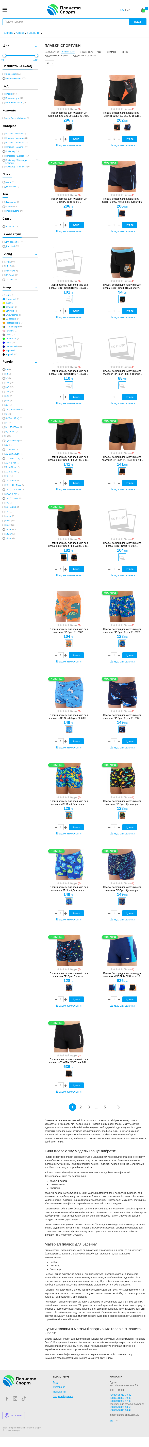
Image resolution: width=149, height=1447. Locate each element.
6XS (7, 400)
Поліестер (10, 151)
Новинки (124, 52)
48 (6, 369)
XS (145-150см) (13, 409)
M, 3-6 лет (10, 431)
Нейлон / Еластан (14, 134)
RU (122, 9)
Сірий (8, 335)
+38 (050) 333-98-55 (120, 1407)
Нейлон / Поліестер (15, 138)
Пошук (137, 21)
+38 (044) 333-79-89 (120, 1398)
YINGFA (9, 279)
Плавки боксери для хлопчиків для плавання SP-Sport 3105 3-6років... (122, 286)
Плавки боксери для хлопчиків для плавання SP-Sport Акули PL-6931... (122, 716)
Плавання (33, 32)
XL (6, 445)
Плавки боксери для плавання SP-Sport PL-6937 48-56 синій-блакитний (122, 200)
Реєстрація (59, 1387)
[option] (69, 127)
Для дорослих (12, 242)
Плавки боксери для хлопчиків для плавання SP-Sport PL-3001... (122, 544)
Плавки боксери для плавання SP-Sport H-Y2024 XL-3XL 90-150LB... (122, 114)
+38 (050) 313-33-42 (120, 1394)
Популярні (111, 52)
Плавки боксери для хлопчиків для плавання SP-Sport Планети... (69, 975)
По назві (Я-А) (86, 52)
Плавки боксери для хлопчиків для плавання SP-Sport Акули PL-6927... (68, 716)
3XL (7, 503)
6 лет (7, 520)
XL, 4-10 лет (11, 467)
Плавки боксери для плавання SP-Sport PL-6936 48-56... (69, 200)
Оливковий (11, 319)
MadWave (10, 271)
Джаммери (10, 202)
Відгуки (75, 109)
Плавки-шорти (12, 98)
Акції (99, 52)
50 (6, 374)
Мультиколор (12, 315)
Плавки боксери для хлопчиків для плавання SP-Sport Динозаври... (69, 802)
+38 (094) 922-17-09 (120, 1401)
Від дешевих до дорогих (56, 55)
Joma (8, 262)
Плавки (9, 94)
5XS (7, 396)
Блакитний (11, 299)
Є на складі (10, 74)
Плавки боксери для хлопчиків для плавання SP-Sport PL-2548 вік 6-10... (122, 458)
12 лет (8, 534)
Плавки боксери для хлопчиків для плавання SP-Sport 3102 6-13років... (68, 286)
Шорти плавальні (13, 103)
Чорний (9, 354)
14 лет (8, 538)
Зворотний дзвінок (63, 1396)
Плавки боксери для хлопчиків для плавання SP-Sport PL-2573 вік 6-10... (68, 544)
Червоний (10, 350)
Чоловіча (9, 226)
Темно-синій (12, 346)
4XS (7, 383)
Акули (8, 182)
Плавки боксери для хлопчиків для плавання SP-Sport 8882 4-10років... (122, 372)
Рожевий (10, 331)
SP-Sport (9, 275)
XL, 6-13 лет (11, 472)
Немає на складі (13, 78)
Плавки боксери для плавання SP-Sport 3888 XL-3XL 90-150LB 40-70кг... (68, 114)
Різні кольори (12, 327)
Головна (8, 32)
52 (6, 378)
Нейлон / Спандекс (14, 142)
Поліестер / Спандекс (16, 167)
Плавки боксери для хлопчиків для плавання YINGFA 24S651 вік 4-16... (122, 975)
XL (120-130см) (12, 454)
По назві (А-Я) (68, 52)
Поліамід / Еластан (14, 147)
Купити (76, 139)
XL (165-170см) (12, 458)
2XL (7, 476)
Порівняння (59, 1391)
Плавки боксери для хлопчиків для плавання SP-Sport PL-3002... (69, 630)
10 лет (8, 529)
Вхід (55, 1382)
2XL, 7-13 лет (12, 498)
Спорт (20, 32)
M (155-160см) (12, 427)
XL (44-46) (10, 449)
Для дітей (10, 246)
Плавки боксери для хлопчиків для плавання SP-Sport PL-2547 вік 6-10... (68, 458)
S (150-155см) (12, 418)
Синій (8, 342)
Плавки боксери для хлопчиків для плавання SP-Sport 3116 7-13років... (68, 372)
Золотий (10, 311)
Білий (8, 295)
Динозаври (10, 186)
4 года (8, 516)
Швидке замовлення (68, 145)
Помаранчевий (13, 323)
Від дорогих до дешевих (84, 55)
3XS (7, 387)
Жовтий (9, 303)
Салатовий (11, 339)
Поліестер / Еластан (15, 156)
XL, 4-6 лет (10, 463)
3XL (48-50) (10, 507)
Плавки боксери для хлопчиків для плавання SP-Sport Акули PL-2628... (122, 630)
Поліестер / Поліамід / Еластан (16, 161)
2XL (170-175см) (13, 489)
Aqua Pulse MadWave (15, 118)
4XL (7, 512)
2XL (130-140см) (13, 485)
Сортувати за (52, 52)
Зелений (10, 307)
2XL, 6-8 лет (11, 494)
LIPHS (8, 266)
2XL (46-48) (10, 480)
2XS (7, 391)
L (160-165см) (12, 440)
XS (6, 405)
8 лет (7, 525)
